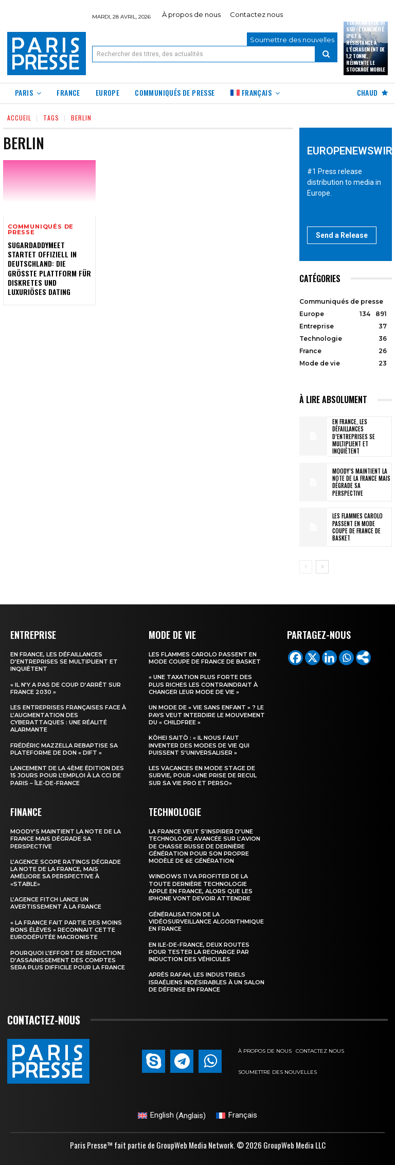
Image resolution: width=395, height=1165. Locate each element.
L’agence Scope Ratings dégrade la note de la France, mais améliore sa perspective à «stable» (65, 873)
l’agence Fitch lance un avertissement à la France (55, 903)
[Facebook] (295, 657)
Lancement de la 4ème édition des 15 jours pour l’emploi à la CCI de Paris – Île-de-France (67, 775)
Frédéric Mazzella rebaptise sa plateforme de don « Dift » (64, 748)
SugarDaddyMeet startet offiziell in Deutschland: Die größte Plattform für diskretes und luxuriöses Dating (49, 268)
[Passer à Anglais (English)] (172, 1116)
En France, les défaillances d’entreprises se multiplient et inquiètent (353, 436)
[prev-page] (305, 566)
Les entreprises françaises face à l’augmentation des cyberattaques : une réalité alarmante (68, 718)
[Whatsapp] (346, 657)
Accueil (19, 117)
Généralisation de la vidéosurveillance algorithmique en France (206, 922)
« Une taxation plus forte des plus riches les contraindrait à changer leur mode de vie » (203, 684)
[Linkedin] (329, 657)
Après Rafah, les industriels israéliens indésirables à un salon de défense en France (206, 982)
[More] (363, 657)
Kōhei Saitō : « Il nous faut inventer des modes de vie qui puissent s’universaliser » (199, 745)
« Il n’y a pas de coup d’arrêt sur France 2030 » (65, 688)
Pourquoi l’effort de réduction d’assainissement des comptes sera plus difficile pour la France (67, 960)
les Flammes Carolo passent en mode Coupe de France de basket (357, 527)
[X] (312, 657)
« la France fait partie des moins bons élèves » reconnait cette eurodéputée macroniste (66, 930)
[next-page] (322, 566)
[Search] (326, 54)
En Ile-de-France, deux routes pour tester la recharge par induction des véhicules (199, 952)
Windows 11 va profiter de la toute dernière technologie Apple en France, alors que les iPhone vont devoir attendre (201, 887)
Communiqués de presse (41, 229)
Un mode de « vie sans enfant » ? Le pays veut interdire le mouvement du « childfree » (207, 715)
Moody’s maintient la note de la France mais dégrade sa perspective (361, 482)
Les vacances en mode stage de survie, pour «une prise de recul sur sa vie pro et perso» (203, 775)
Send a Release (342, 235)
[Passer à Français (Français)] (236, 1116)
